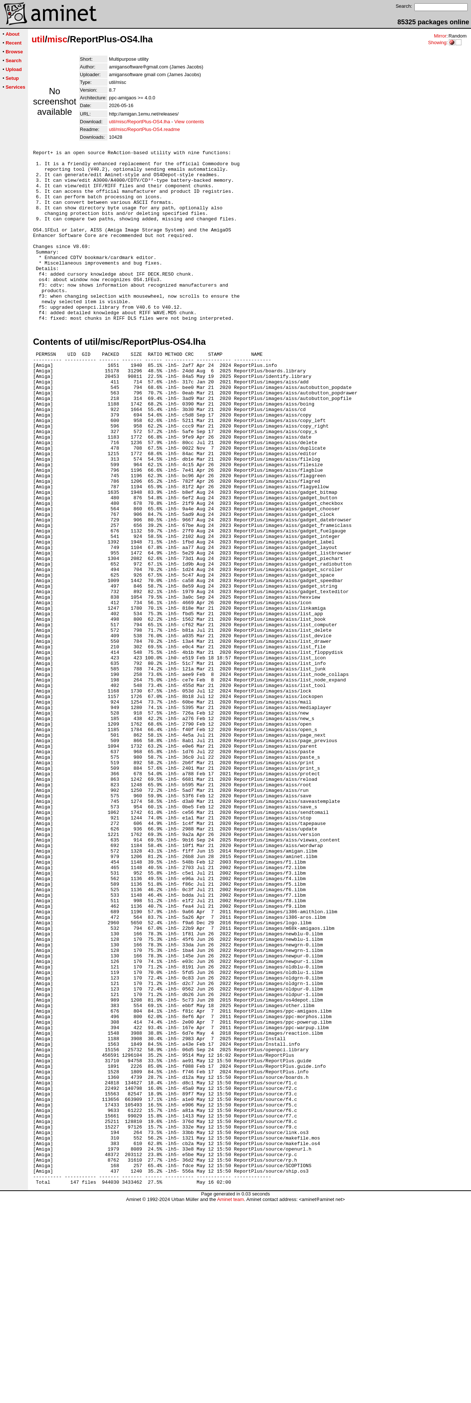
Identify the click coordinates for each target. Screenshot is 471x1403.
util (38, 39)
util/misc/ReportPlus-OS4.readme (144, 129)
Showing (437, 42)
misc (57, 39)
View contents (189, 121)
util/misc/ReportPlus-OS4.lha (139, 121)
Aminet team (230, 1400)
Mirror (440, 36)
